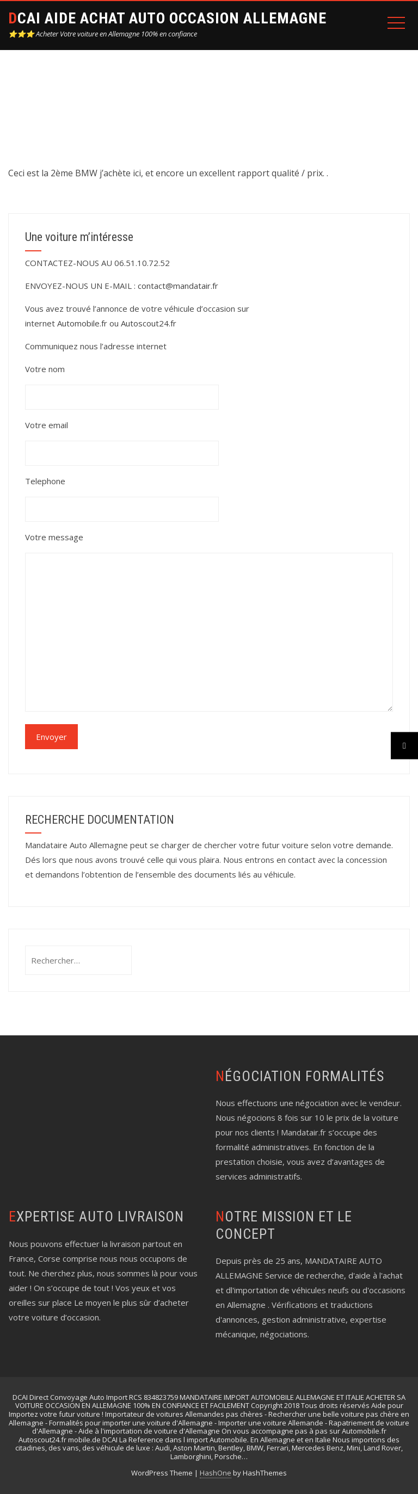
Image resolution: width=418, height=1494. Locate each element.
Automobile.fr (82, 323)
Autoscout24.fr (148, 323)
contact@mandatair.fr (178, 285)
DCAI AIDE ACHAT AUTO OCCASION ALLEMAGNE (167, 18)
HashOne (215, 1473)
